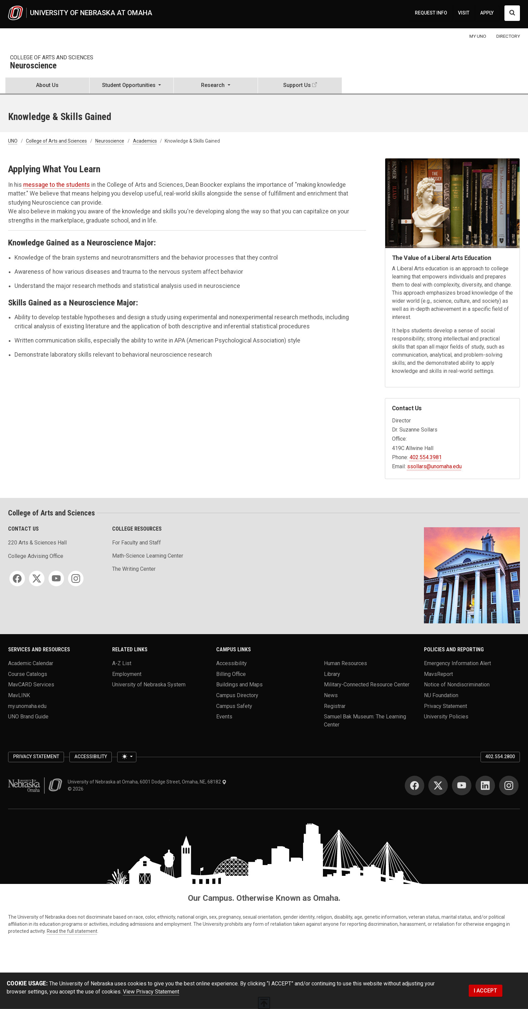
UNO (13, 141)
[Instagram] (76, 578)
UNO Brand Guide (28, 716)
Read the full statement (72, 931)
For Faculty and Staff (136, 542)
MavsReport (438, 674)
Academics (145, 141)
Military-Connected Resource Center (366, 684)
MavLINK (19, 695)
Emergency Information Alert (457, 663)
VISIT (463, 13)
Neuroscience (33, 65)
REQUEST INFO (431, 13)
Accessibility (231, 663)
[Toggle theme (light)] (126, 757)
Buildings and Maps (239, 684)
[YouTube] (56, 578)
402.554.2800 (500, 756)
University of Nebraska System (149, 684)
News (331, 695)
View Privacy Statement (151, 991)
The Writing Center (134, 569)
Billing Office (231, 674)
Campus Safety (234, 706)
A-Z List (121, 663)
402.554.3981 (425, 457)
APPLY (487, 13)
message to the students (56, 184)
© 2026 (77, 789)
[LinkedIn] (485, 785)
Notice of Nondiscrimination (457, 684)
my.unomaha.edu (27, 706)
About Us (47, 85)
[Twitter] (36, 578)
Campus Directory (237, 695)
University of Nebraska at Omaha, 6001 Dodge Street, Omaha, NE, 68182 (147, 781)
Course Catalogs (27, 674)
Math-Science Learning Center (147, 556)
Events (224, 716)
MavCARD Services (31, 684)
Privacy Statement (445, 706)
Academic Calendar (30, 663)
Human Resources (345, 663)
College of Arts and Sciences (51, 57)
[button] (131, 86)
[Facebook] (17, 578)
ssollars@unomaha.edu (434, 466)
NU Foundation (441, 695)
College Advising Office (35, 556)
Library (332, 674)
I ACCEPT (485, 990)
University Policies (446, 716)
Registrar (334, 706)
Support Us (297, 85)
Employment (126, 674)
